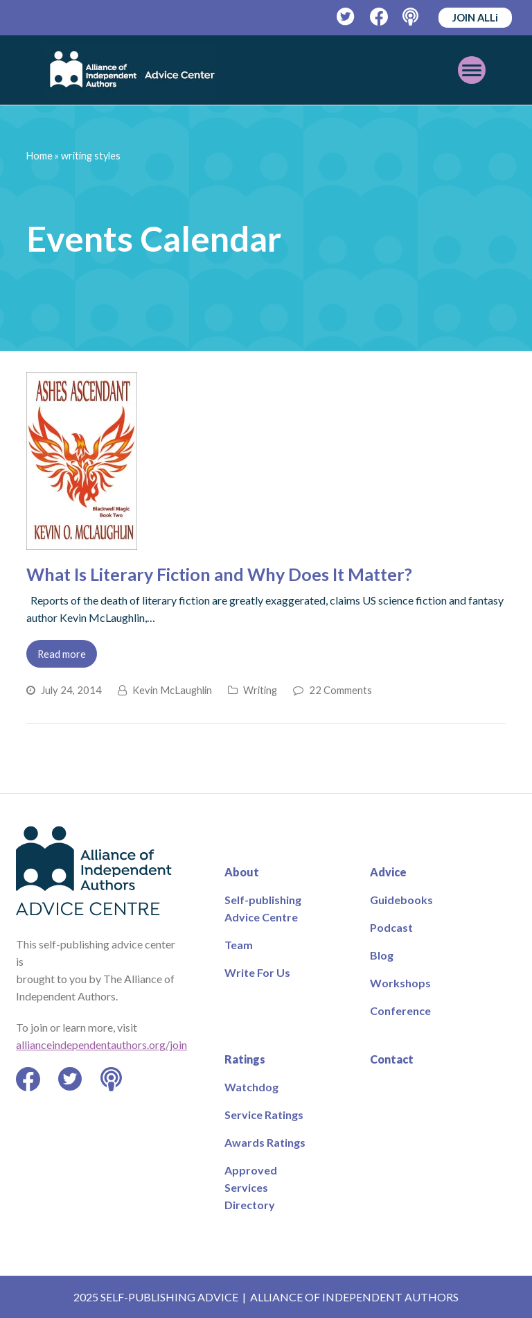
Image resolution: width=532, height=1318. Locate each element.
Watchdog (251, 1086)
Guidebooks (401, 899)
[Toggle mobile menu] (472, 70)
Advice (388, 871)
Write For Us (257, 972)
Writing (260, 690)
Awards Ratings (264, 1142)
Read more (61, 654)
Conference (400, 1010)
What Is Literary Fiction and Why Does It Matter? (219, 574)
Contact (392, 1059)
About (241, 871)
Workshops (400, 982)
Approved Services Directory (250, 1187)
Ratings (244, 1059)
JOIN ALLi (475, 17)
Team (238, 944)
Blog (381, 955)
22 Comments (340, 690)
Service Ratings (263, 1114)
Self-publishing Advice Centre (262, 908)
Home (39, 156)
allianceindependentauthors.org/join (101, 1044)
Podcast (391, 927)
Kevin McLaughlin (172, 690)
